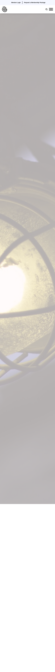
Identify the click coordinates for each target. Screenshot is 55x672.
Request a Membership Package (34, 2)
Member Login (16, 2)
